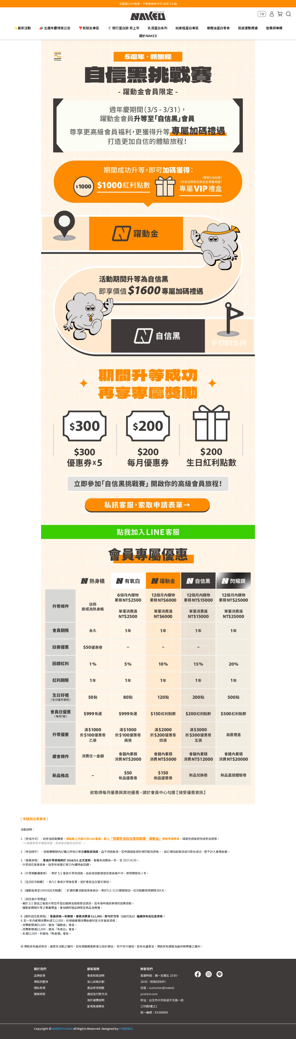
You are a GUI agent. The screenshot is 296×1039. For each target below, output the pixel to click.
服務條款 (39, 994)
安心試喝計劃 (95, 982)
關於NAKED (148, 35)
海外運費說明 (95, 1000)
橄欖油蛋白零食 (218, 28)
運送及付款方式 (97, 994)
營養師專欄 (274, 28)
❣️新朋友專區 (89, 28)
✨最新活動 (22, 28)
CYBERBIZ (126, 1028)
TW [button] (262, 14)
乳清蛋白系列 (157, 28)
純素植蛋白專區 (187, 28)
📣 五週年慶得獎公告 (54, 28)
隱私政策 (39, 988)
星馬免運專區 (95, 1006)
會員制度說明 (95, 975)
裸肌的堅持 (41, 982)
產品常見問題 (95, 988)
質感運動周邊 (248, 28)
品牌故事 (39, 975)
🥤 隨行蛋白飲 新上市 (123, 28)
